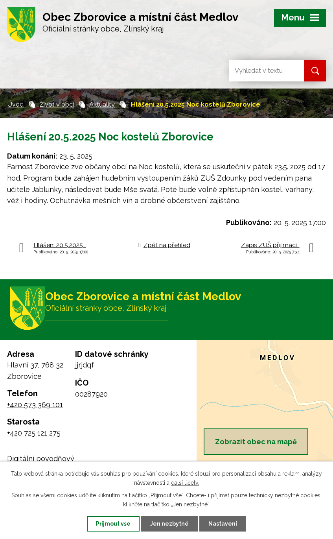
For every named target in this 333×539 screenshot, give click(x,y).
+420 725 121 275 (34, 433)
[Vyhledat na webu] (260, 70)
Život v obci (57, 104)
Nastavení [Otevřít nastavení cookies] (222, 524)
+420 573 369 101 (35, 405)
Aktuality (102, 104)
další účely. (185, 483)
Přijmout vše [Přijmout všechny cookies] (113, 524)
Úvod (15, 104)
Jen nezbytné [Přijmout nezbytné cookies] (169, 524)
